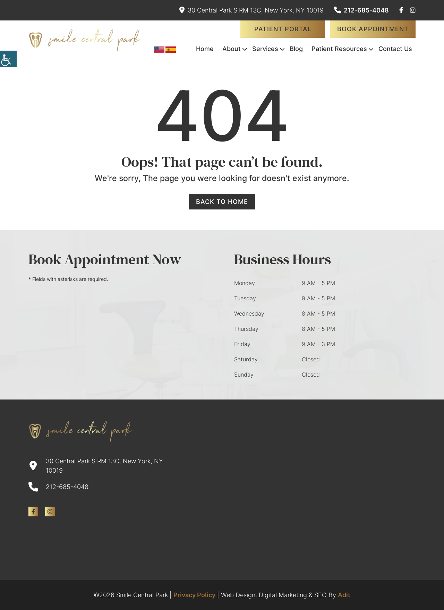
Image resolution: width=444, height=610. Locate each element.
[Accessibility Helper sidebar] (8, 59)
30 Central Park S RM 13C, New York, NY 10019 (251, 10)
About (231, 48)
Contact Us (395, 48)
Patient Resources (339, 48)
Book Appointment (373, 29)
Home (205, 48)
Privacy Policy (194, 595)
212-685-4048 (361, 10)
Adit (344, 595)
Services (265, 48)
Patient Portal (282, 29)
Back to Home (222, 201)
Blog (296, 48)
